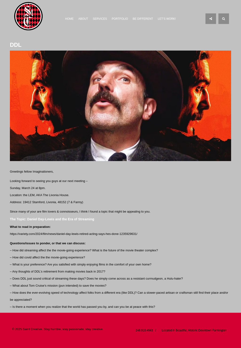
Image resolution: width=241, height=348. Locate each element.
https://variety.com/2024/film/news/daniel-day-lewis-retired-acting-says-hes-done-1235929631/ (73, 234)
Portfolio (120, 18)
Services (100, 18)
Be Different (143, 18)
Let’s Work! (167, 18)
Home (69, 18)
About (83, 18)
